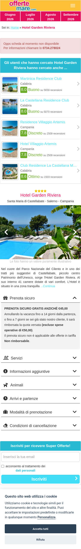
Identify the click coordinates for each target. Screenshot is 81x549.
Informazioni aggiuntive (40, 371)
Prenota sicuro (40, 298)
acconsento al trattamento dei (23, 468)
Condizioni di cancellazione (40, 425)
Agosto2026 (50, 17)
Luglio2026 (30, 17)
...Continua (47, 286)
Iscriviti (55, 478)
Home (15, 27)
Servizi (40, 358)
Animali (40, 385)
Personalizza (46, 517)
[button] (6, 243)
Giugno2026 (10, 17)
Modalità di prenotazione (40, 412)
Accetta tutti (40, 528)
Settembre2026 (70, 17)
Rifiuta (40, 539)
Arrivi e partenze (40, 398)
